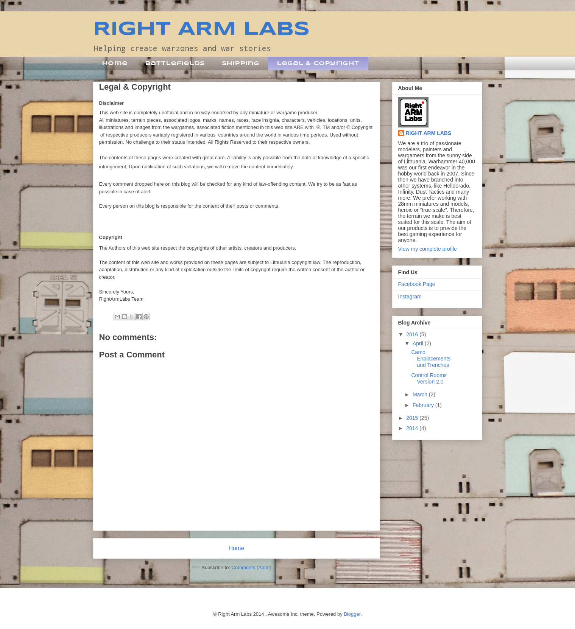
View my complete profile (427, 249)
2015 (412, 418)
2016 (412, 334)
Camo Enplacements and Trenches (430, 358)
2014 (412, 428)
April (419, 343)
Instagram (410, 297)
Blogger (352, 614)
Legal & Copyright (318, 63)
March (421, 394)
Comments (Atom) (251, 567)
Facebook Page (416, 284)
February (424, 405)
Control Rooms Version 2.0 (428, 378)
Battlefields (174, 63)
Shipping (240, 63)
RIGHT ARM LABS (201, 29)
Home (115, 63)
